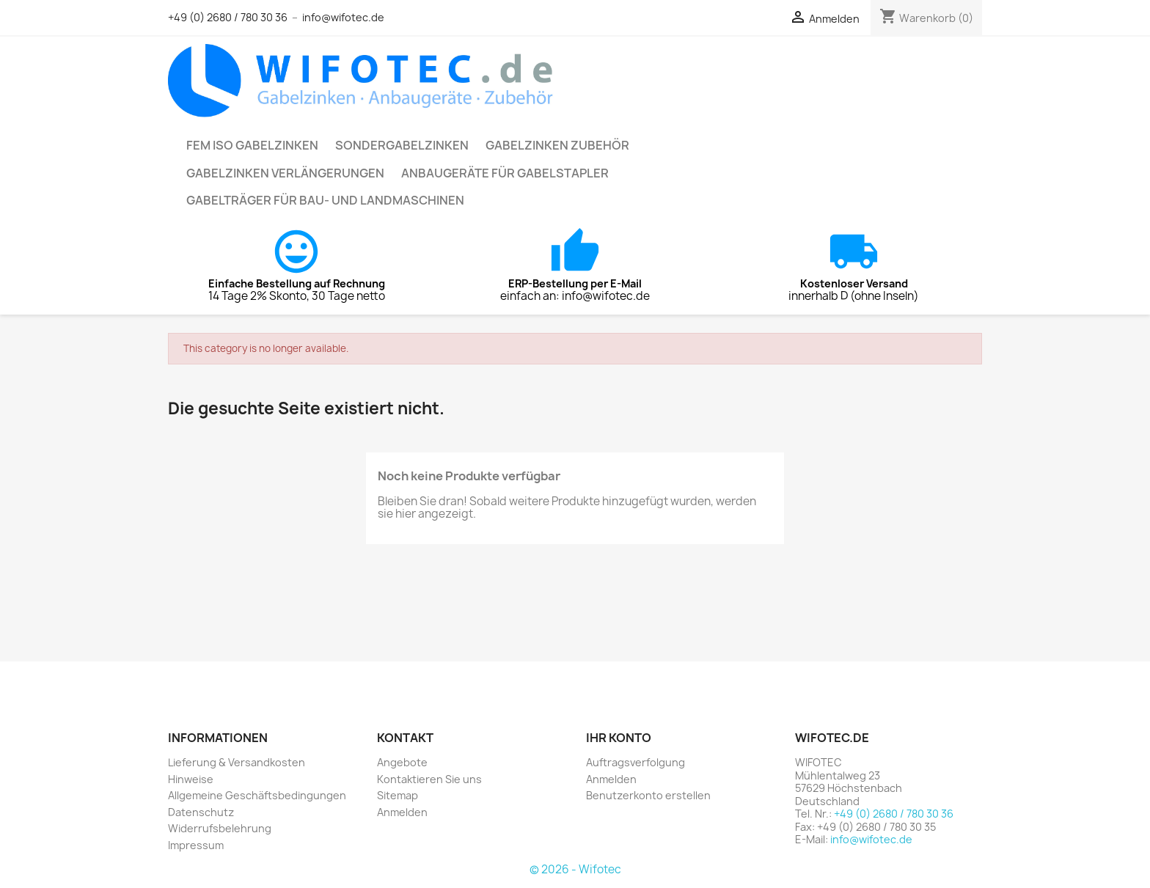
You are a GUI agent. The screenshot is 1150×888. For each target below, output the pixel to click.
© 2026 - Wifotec (575, 869)
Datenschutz (201, 812)
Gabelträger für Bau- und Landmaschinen (325, 200)
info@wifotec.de (343, 17)
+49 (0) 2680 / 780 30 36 (228, 17)
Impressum (196, 845)
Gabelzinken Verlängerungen (285, 173)
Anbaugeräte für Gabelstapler (505, 173)
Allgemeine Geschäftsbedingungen (257, 795)
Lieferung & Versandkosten (236, 762)
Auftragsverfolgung (635, 762)
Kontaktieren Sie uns (429, 779)
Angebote (402, 762)
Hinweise (190, 779)
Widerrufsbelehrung (219, 828)
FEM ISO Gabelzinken (252, 145)
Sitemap (397, 795)
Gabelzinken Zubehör (557, 145)
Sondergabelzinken (402, 145)
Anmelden (402, 812)
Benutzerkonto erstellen (648, 795)
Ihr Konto (618, 738)
